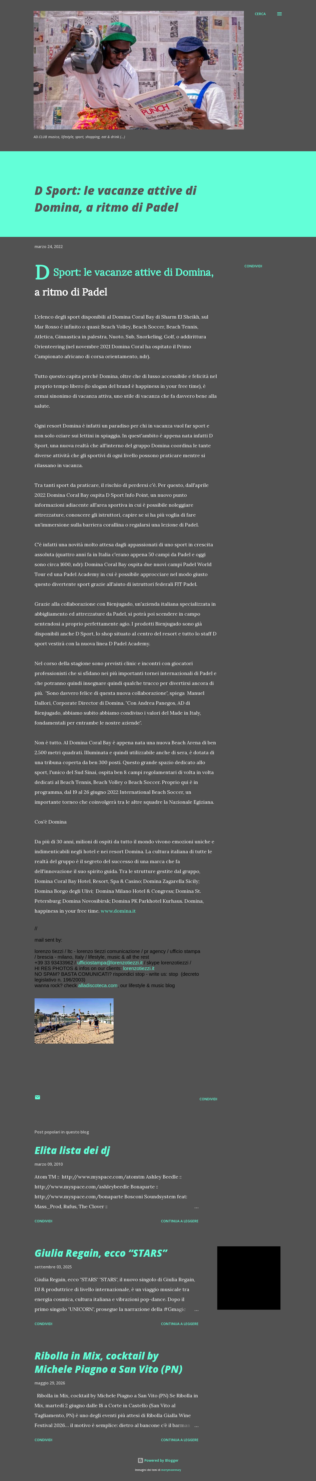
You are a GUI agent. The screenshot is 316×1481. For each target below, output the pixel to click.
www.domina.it (118, 911)
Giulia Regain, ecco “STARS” (101, 1253)
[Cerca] (260, 14)
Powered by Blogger (158, 1460)
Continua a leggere (179, 1221)
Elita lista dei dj (72, 1150)
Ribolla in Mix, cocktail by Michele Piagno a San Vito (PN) (108, 1362)
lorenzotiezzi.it (139, 968)
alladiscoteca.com (98, 985)
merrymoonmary (171, 1470)
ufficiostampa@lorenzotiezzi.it (110, 962)
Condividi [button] (253, 266)
